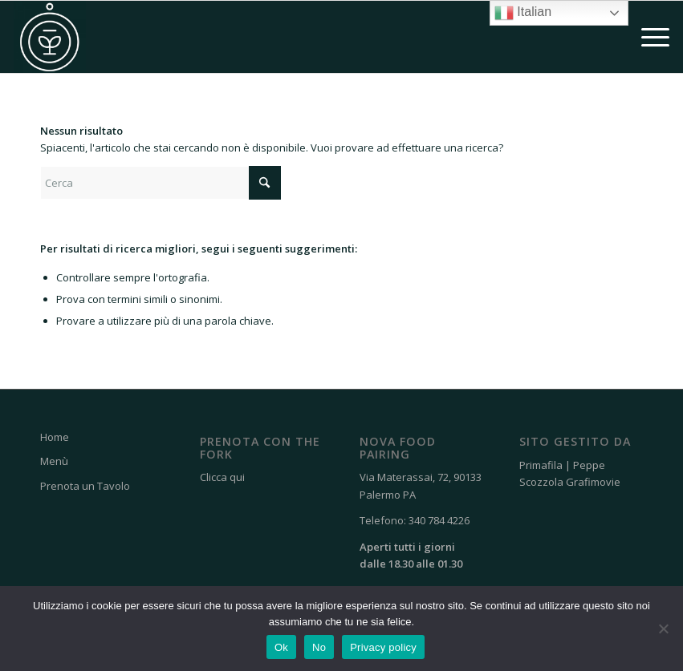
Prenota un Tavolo (85, 486)
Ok (281, 647)
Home (54, 437)
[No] (663, 628)
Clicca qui (222, 477)
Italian (522, 12)
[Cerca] (160, 183)
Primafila (541, 465)
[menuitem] (647, 37)
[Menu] (647, 37)
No (319, 647)
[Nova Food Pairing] (50, 37)
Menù (54, 461)
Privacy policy (383, 647)
